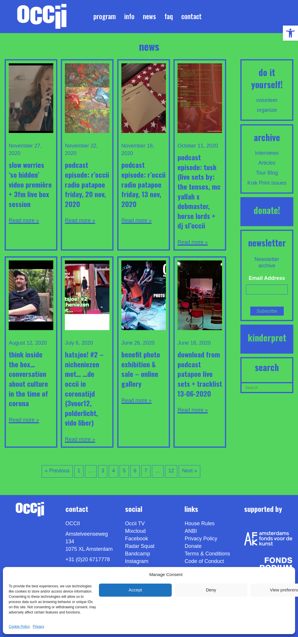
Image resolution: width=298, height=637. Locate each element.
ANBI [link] (191, 531)
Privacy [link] (38, 627)
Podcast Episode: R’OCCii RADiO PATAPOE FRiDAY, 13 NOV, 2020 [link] (143, 184)
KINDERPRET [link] (267, 337)
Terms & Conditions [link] (207, 554)
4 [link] (113, 471)
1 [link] (78, 471)
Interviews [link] (267, 153)
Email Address (267, 278)
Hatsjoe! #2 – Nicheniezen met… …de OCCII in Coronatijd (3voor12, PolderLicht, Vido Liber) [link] (84, 388)
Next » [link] (189, 471)
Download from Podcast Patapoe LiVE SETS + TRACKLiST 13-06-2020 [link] (200, 373)
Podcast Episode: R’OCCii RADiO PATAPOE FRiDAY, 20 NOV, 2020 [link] (87, 184)
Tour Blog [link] (267, 173)
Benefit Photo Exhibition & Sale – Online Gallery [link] (140, 369)
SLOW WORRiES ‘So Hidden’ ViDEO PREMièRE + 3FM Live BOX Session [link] (30, 184)
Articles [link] (267, 163)
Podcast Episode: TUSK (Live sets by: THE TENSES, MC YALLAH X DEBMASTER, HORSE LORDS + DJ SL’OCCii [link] (199, 191)
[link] (290, 33)
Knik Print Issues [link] (266, 183)
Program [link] (104, 16)
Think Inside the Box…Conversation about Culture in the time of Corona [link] (28, 378)
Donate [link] (193, 546)
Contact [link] (191, 16)
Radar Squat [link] (140, 546)
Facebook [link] (136, 538)
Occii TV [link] (135, 523)
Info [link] (129, 16)
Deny (211, 589)
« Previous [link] (57, 471)
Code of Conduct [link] (204, 561)
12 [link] (171, 471)
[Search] (267, 387)
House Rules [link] (199, 523)
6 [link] (135, 471)
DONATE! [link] (267, 210)
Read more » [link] (24, 220)
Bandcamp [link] (137, 554)
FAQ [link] (168, 16)
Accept (135, 589)
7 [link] (145, 471)
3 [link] (102, 471)
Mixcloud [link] (135, 531)
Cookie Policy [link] (19, 627)
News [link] (149, 16)
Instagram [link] (136, 561)
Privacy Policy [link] (201, 538)
